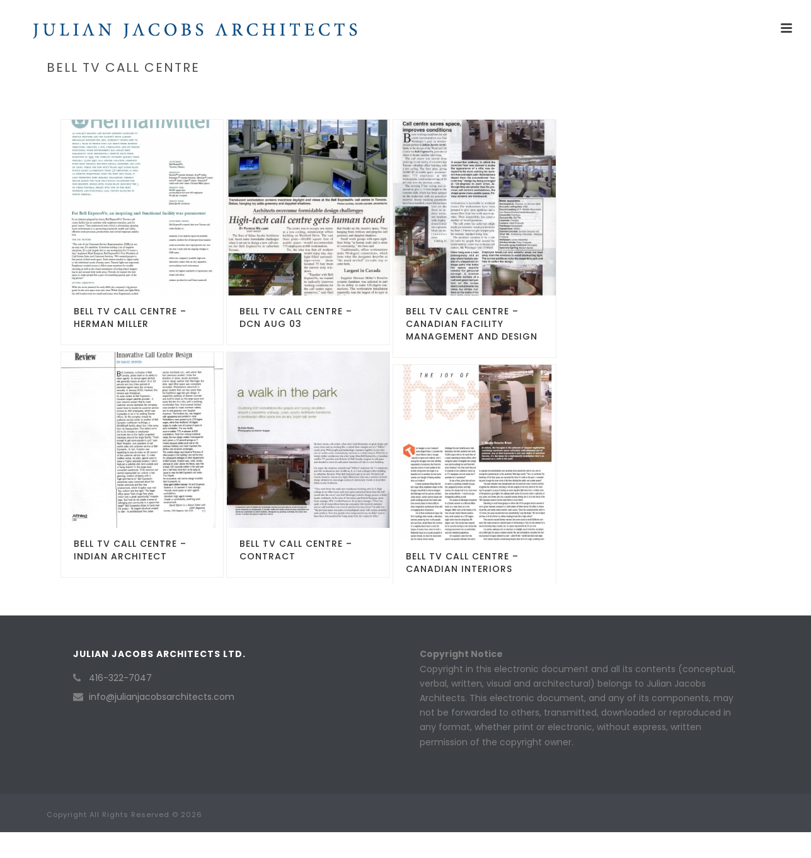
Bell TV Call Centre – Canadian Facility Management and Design (472, 324)
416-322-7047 (120, 678)
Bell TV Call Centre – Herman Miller (130, 317)
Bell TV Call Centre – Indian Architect (130, 550)
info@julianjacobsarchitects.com (161, 696)
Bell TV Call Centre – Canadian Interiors (462, 562)
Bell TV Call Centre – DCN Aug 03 (295, 317)
